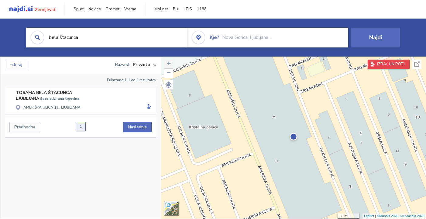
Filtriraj (16, 65)
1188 (202, 9)
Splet (79, 9)
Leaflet (369, 216)
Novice (94, 9)
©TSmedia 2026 (412, 216)
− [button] (169, 73)
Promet (112, 9)
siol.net (161, 9)
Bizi (176, 9)
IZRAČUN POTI (391, 64)
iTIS (188, 9)
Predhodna (24, 127)
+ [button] (169, 64)
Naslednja (137, 127)
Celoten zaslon (416, 64)
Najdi (375, 37)
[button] (168, 84)
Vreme (130, 9)
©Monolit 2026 (387, 216)
